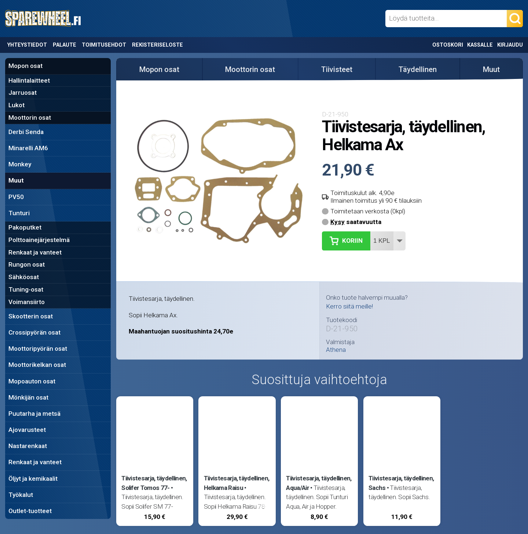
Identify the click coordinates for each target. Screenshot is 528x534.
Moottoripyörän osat (37, 348)
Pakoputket (24, 227)
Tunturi (19, 213)
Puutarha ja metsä (34, 413)
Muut (16, 180)
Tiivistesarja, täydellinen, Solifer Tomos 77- (154, 483)
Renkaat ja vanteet (35, 252)
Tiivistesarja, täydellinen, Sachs (401, 483)
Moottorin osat (29, 117)
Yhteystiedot (27, 45)
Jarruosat (22, 92)
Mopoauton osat (31, 381)
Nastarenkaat (27, 446)
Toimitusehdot (104, 45)
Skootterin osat (30, 316)
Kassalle (480, 45)
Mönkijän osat (28, 397)
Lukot (16, 105)
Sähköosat (23, 277)
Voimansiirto (26, 302)
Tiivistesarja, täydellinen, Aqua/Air (318, 483)
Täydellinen (418, 69)
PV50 (16, 197)
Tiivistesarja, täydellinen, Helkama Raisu (236, 483)
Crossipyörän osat (34, 332)
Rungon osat (26, 264)
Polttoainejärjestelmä (39, 239)
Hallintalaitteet (29, 80)
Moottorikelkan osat (37, 364)
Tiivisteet (336, 69)
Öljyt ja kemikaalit (33, 478)
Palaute (64, 45)
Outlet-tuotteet (30, 511)
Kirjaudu (510, 45)
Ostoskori (447, 45)
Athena (336, 350)
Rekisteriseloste (157, 45)
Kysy (337, 221)
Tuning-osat (25, 289)
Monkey (19, 164)
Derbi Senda (26, 132)
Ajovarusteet (27, 429)
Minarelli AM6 (28, 148)
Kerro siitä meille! (349, 306)
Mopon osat (25, 65)
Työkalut (20, 494)
